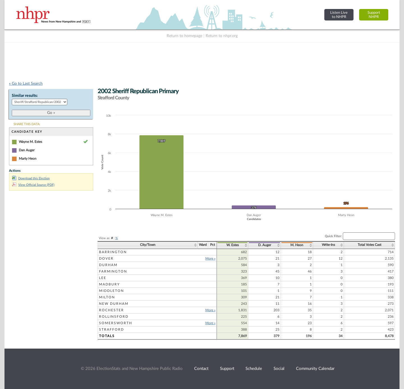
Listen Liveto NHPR (339, 15)
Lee (102, 278)
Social (279, 369)
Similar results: (25, 96)
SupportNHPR (374, 15)
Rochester (111, 310)
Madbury (109, 284)
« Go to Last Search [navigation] (26, 84)
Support (227, 369)
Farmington (113, 271)
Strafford (111, 329)
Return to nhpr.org (222, 36)
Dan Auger (27, 150)
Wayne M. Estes (30, 141)
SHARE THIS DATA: (26, 124)
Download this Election (31, 178)
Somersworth (115, 323)
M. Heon (296, 245)
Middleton (111, 290)
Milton (107, 297)
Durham (108, 265)
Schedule (253, 369)
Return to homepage (184, 36)
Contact (201, 369)
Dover (106, 258)
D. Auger (264, 245)
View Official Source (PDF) (33, 184)
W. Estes (232, 245)
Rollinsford (113, 316)
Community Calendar (315, 369)
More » (210, 258)
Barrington (113, 252)
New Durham (113, 303)
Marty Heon (27, 158)
